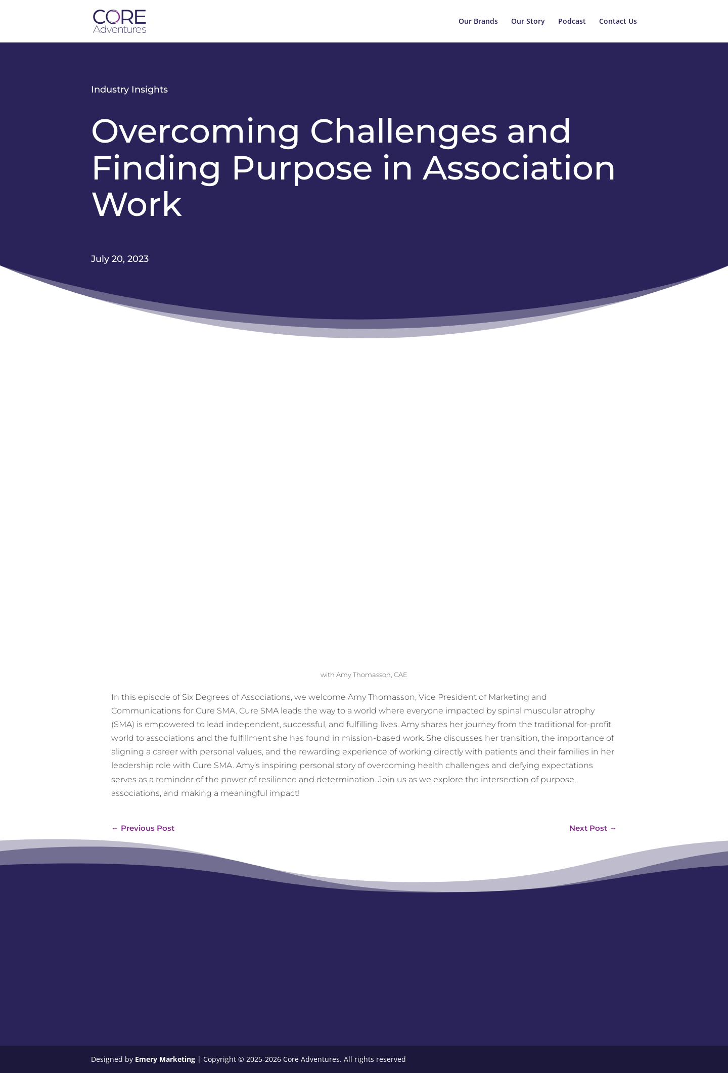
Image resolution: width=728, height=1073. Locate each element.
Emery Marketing (166, 1059)
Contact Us (618, 22)
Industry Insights (129, 89)
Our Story (528, 22)
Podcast (572, 22)
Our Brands (478, 22)
